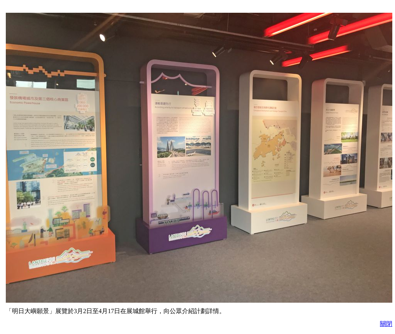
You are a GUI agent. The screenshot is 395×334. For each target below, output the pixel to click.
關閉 (386, 323)
